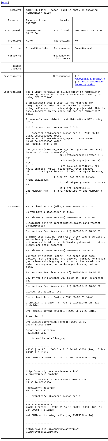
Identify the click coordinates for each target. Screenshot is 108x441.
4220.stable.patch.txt (90, 79)
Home (5, 2)
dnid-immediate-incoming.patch (89, 83)
